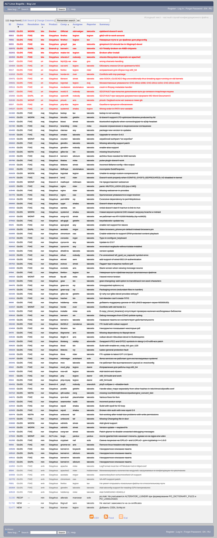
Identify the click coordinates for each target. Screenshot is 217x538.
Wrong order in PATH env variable (116, 108)
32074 (12, 414)
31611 (12, 242)
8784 (11, 272)
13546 (12, 190)
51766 (12, 503)
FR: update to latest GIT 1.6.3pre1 (116, 354)
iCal (123, 518)
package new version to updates (115, 130)
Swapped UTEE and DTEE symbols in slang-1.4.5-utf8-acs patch (131, 341)
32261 (12, 52)
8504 (11, 380)
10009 (12, 229)
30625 (12, 345)
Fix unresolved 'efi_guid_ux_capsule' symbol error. (124, 255)
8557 (11, 104)
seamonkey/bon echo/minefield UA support (120, 475)
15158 (12, 164)
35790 (12, 160)
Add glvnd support (108, 423)
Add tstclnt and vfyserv (111, 371)
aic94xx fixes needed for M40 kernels (118, 156)
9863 (11, 35)
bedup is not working (110, 113)
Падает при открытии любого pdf (116, 264)
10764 (12, 238)
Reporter (91, 24)
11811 (12, 298)
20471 (12, 78)
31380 (12, 113)
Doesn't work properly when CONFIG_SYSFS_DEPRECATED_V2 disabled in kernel (141, 177)
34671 (12, 397)
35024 (12, 350)
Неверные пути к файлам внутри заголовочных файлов (128, 272)
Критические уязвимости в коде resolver (120, 195)
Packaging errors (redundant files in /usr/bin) (121, 289)
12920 (12, 410)
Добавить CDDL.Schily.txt (112, 507)
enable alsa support (109, 147)
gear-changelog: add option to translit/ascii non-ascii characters (130, 281)
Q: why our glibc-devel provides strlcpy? (119, 294)
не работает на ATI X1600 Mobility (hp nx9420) (123, 216)
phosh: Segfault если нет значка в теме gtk (121, 100)
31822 (12, 388)
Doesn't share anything (111, 203)
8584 (11, 470)
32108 (12, 294)
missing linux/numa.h (110, 152)
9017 (11, 70)
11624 (12, 139)
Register (172, 8)
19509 (12, 449)
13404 (12, 328)
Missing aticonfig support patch (115, 143)
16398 (12, 156)
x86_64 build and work (111, 376)
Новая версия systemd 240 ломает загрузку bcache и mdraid (130, 212)
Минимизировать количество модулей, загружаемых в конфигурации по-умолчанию (142, 470)
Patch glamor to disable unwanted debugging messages (127, 431)
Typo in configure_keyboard (113, 238)
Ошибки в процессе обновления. (116, 104)
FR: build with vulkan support (114, 324)
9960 (11, 169)
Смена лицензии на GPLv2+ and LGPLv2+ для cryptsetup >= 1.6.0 (133, 440)
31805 (12, 233)
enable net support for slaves (114, 225)
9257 (11, 91)
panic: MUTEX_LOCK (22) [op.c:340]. (118, 186)
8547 (11, 61)
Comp (65, 24)
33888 (12, 423)
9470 (11, 332)
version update (107, 251)
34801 (12, 117)
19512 (12, 462)
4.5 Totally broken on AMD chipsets (118, 48)
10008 (12, 475)
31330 (12, 497)
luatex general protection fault (114, 350)
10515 (12, 492)
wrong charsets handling (111, 61)
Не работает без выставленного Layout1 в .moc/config (127, 362)
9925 (11, 225)
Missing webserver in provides (114, 190)
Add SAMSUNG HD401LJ (112, 492)
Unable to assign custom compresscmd (119, 173)
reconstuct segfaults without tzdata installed (121, 246)
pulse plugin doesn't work (112, 160)
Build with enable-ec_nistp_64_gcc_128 (119, 345)
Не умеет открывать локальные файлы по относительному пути (132, 483)
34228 (12, 255)
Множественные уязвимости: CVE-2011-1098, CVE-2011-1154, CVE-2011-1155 (140, 83)
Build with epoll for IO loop (112, 406)
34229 (12, 427)
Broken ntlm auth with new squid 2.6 (117, 410)
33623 (12, 121)
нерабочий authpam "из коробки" (116, 139)
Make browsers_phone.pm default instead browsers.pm (127, 229)
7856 (11, 40)
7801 (11, 483)
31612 (12, 246)
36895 (12, 31)
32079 (12, 419)
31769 (12, 431)
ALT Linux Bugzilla (14, 4)
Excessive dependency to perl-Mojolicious (120, 199)
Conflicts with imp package (113, 74)
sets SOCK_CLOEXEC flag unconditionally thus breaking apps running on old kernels (141, 78)
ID (10, 24)
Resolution (33, 24)
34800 (12, 268)
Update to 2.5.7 (107, 242)
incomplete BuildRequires (112, 169)
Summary (105, 24)
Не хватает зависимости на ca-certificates (121, 503)
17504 (12, 436)
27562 (12, 220)
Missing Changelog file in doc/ (114, 419)
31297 (12, 358)
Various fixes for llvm (110, 397)
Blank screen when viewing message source (121, 268)
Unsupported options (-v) (112, 285)
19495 (12, 320)
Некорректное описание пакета (116, 449)
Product (53, 24)
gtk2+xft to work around (112, 35)
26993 (12, 203)
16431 (12, 384)
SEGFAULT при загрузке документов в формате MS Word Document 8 (135, 96)
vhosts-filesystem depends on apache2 (120, 57)
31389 (12, 152)
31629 (12, 173)
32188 (12, 134)
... (211, 17)
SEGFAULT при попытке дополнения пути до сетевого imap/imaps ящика (137, 91)
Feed (109, 518)
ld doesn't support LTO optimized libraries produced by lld (127, 117)
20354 (12, 487)
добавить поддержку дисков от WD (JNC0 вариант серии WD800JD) (134, 302)
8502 (11, 367)
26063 (12, 143)
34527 (12, 108)
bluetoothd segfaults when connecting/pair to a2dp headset (128, 121)
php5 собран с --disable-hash (114, 384)
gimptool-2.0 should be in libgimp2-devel (121, 44)
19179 (12, 177)
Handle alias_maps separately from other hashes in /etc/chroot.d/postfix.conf (137, 388)
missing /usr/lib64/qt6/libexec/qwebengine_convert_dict (126, 393)
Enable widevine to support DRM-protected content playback (129, 233)
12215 (12, 216)
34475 (12, 289)
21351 (12, 147)
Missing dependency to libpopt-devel (117, 332)
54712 (12, 393)
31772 (12, 479)
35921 (12, 212)
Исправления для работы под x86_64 (119, 367)
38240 (12, 281)
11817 (12, 307)
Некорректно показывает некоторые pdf (120, 328)
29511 (12, 87)
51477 (12, 507)
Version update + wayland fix (114, 427)
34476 (12, 285)
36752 (12, 264)
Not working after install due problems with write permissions (129, 414)
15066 (12, 96)
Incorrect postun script (110, 401)
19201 (12, 251)
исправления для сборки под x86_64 (118, 70)
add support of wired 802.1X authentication (120, 259)
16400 (12, 130)
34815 (12, 276)
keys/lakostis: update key (112, 220)
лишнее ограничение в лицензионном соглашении (125, 126)
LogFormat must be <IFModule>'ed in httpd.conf (123, 466)
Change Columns (45, 20)
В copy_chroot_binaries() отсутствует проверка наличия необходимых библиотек (140, 311)
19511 (12, 457)
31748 (12, 126)
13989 (12, 182)
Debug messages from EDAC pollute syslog (121, 315)
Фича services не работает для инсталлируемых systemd (128, 358)
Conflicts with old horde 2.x (113, 307)
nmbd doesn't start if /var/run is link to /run (120, 208)
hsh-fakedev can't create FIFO (114, 298)
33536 (12, 337)
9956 (11, 444)
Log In (181, 8)
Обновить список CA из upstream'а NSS (120, 65)
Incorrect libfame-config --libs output (117, 164)
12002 (12, 401)
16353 (12, 57)
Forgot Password (194, 8)
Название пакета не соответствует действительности (127, 320)
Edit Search (29, 20)
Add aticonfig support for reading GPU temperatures (125, 487)
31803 (12, 371)
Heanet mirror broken (110, 276)
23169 (12, 259)
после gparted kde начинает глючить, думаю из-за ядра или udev (133, 436)
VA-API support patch (110, 479)
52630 (12, 100)
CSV (95, 518)
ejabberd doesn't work (111, 31)
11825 (12, 186)
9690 (11, 302)
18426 (12, 341)
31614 (12, 199)
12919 (12, 406)
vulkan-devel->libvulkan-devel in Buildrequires (122, 337)
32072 (12, 48)
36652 (12, 208)
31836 (12, 354)
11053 (12, 466)
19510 (12, 453)
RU (210, 8)
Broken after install (110, 52)
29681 (12, 83)
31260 (12, 440)
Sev (43, 25)
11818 (12, 74)
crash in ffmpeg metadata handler (116, 87)
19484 (12, 65)
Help (73, 9)
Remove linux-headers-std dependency (119, 444)
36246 (12, 324)
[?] (68, 9)
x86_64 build (106, 380)
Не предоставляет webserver (114, 182)
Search (24, 9)
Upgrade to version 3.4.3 (112, 134)
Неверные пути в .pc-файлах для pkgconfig (123, 40)
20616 (12, 315)
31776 (12, 195)
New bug (12, 9)
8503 (11, 376)
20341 (12, 362)
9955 (11, 44)
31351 (12, 311)
